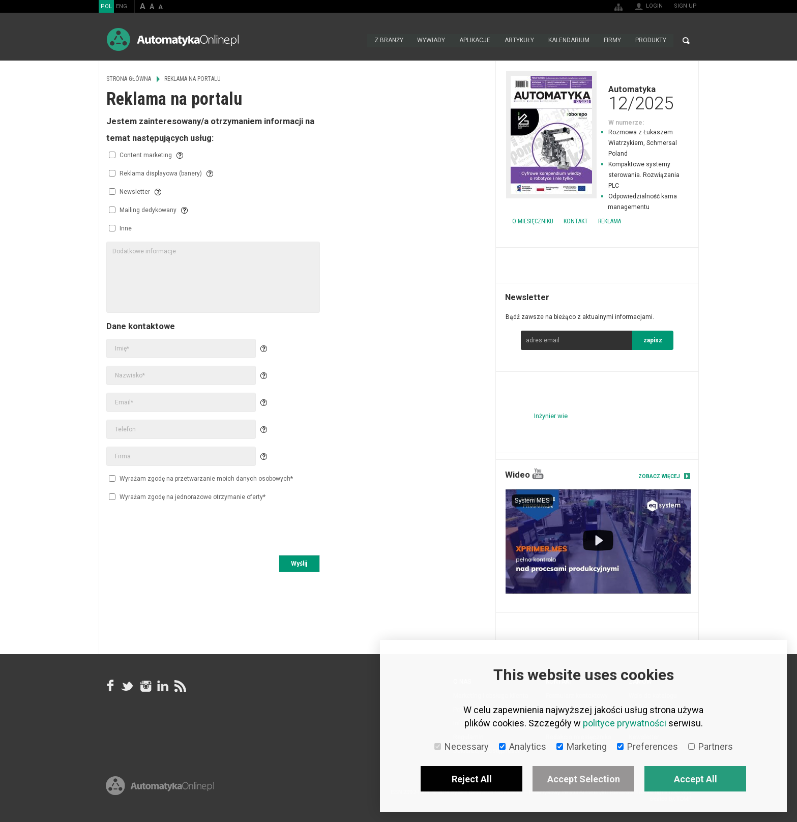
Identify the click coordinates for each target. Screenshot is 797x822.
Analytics (522, 746)
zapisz (652, 340)
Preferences (647, 746)
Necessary (461, 746)
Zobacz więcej (659, 476)
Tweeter (127, 686)
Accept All (695, 779)
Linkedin (162, 686)
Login (654, 6)
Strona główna (356, 40)
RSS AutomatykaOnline (179, 686)
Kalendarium (568, 40)
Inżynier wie (551, 416)
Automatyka (597, 97)
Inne (120, 228)
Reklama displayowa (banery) (155, 173)
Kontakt (576, 221)
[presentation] (183, 529)
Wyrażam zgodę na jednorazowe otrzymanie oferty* (187, 496)
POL (106, 6)
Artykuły (519, 40)
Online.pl (160, 790)
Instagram (145, 686)
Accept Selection (583, 779)
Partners (710, 746)
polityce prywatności (624, 723)
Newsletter (129, 191)
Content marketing (140, 155)
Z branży (388, 40)
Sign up (685, 6)
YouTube (538, 474)
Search (686, 40)
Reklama (609, 221)
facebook (110, 686)
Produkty (650, 40)
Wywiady (431, 40)
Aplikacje (474, 40)
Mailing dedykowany (142, 210)
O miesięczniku (532, 221)
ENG (121, 6)
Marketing (581, 746)
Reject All (472, 779)
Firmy (612, 40)
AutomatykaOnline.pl (173, 39)
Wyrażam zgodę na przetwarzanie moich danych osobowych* (201, 478)
